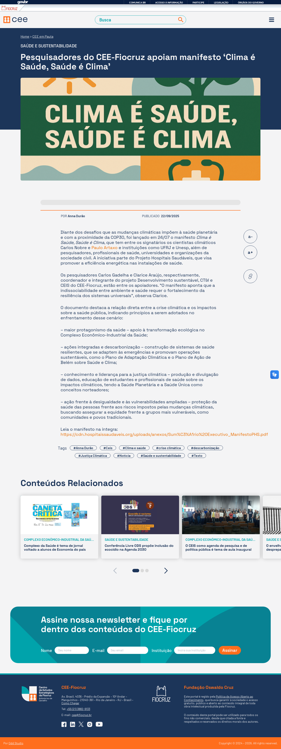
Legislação (221, 2)
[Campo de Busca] (136, 20)
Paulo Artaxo (104, 247)
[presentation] (115, 571)
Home (25, 36)
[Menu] (272, 20)
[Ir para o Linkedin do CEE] (72, 724)
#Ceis (107, 448)
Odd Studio (16, 743)
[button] (135, 570)
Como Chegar (70, 703)
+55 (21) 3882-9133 (78, 709)
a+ (250, 252)
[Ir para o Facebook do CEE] (64, 724)
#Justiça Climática (92, 455)
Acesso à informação (169, 2)
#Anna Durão (83, 448)
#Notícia (123, 455)
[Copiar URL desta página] (250, 276)
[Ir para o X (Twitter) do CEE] (81, 724)
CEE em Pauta (42, 36)
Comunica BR (137, 2)
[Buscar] (180, 20)
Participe (198, 2)
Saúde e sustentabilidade (49, 46)
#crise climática (168, 448)
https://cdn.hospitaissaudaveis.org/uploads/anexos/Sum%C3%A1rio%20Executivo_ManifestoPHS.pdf (164, 434)
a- (250, 236)
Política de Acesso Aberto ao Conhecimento (218, 698)
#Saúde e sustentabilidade (161, 455)
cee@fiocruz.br (82, 715)
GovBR (22, 2)
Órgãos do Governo (251, 2)
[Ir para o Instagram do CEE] (89, 724)
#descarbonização (205, 448)
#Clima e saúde (134, 448)
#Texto (196, 455)
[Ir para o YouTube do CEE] (99, 724)
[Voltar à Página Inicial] (15, 19)
